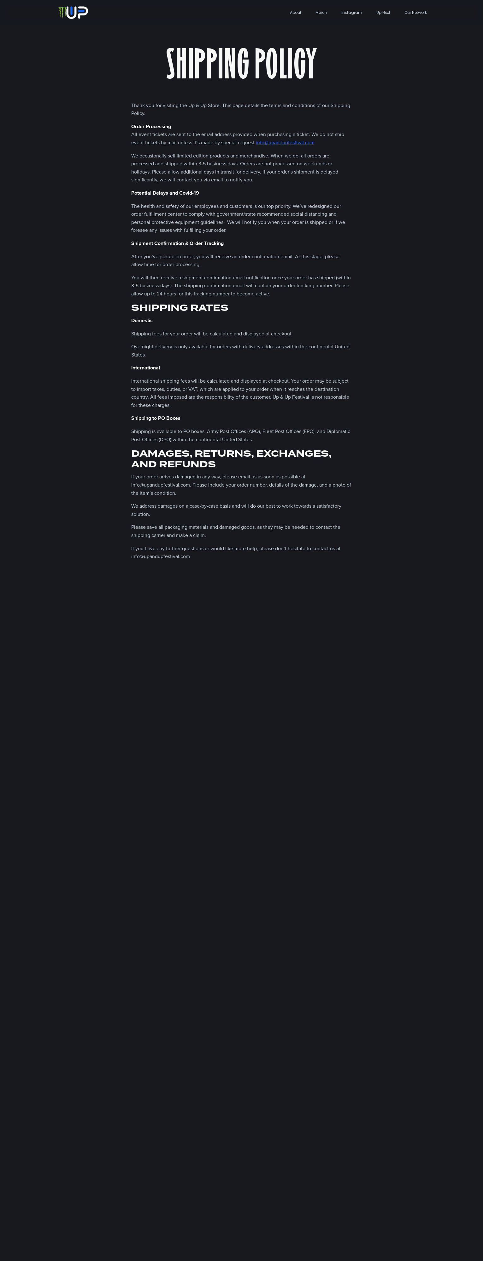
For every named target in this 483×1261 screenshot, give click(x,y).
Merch (321, 12)
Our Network (415, 12)
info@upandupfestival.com (285, 142)
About (295, 12)
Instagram (351, 12)
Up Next (383, 12)
